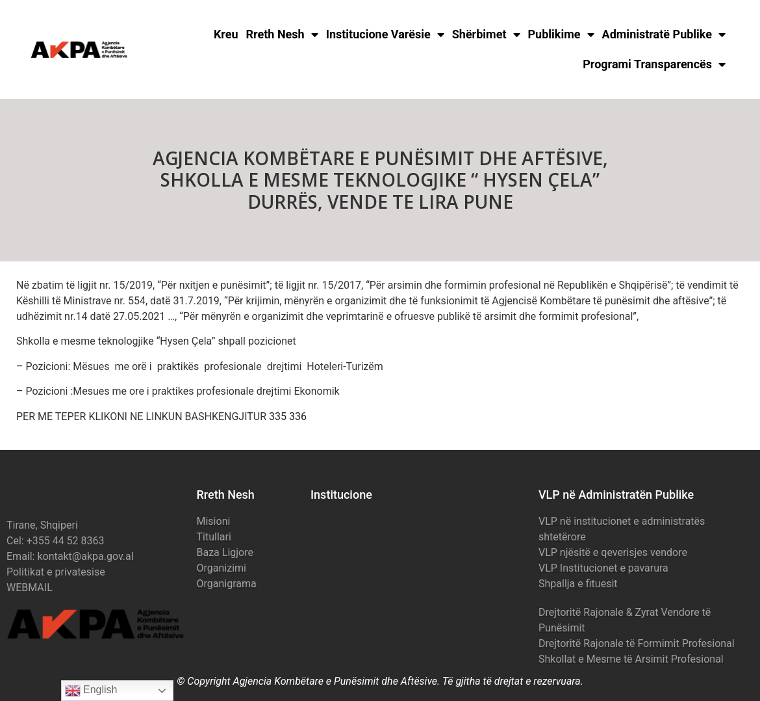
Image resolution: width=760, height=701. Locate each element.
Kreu (226, 34)
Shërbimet (486, 34)
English (91, 690)
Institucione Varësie (385, 34)
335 (277, 416)
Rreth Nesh (282, 34)
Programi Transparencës (654, 64)
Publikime (561, 34)
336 (298, 416)
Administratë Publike (664, 34)
